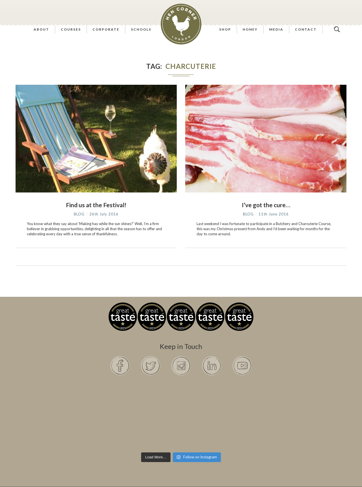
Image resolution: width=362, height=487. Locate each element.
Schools (141, 29)
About (41, 29)
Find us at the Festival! (96, 204)
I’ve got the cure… (266, 204)
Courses (71, 29)
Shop (225, 29)
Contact (306, 29)
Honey (250, 29)
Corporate (105, 29)
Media (276, 29)
